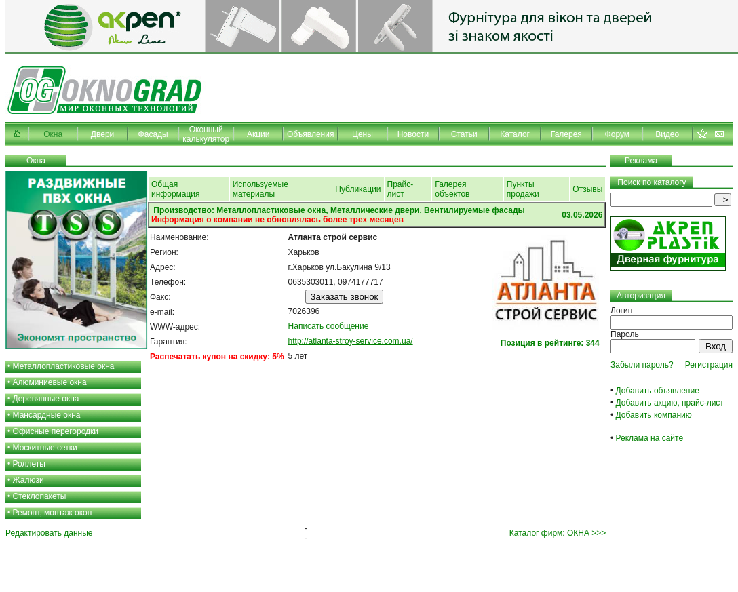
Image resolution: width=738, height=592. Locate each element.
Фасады (153, 134)
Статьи (464, 134)
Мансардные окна (47, 415)
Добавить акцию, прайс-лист (670, 403)
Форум (617, 134)
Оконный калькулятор (205, 134)
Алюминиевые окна (50, 382)
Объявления (310, 134)
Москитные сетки (45, 447)
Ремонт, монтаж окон (52, 512)
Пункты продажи (523, 189)
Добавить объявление (657, 390)
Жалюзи (28, 480)
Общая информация (175, 189)
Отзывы (587, 189)
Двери (102, 134)
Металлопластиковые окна (64, 366)
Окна (52, 134)
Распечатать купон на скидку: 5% (217, 356)
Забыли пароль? (642, 365)
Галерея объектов (452, 189)
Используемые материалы (260, 189)
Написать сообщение (328, 326)
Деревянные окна (46, 398)
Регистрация (709, 365)
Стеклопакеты (39, 496)
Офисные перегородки (56, 431)
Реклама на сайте (650, 438)
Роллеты (29, 464)
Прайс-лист (400, 189)
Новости (413, 134)
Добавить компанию (654, 415)
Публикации (358, 189)
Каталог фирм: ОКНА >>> (557, 533)
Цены (362, 134)
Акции (258, 134)
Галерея (566, 134)
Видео (667, 134)
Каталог (515, 134)
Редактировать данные (48, 533)
